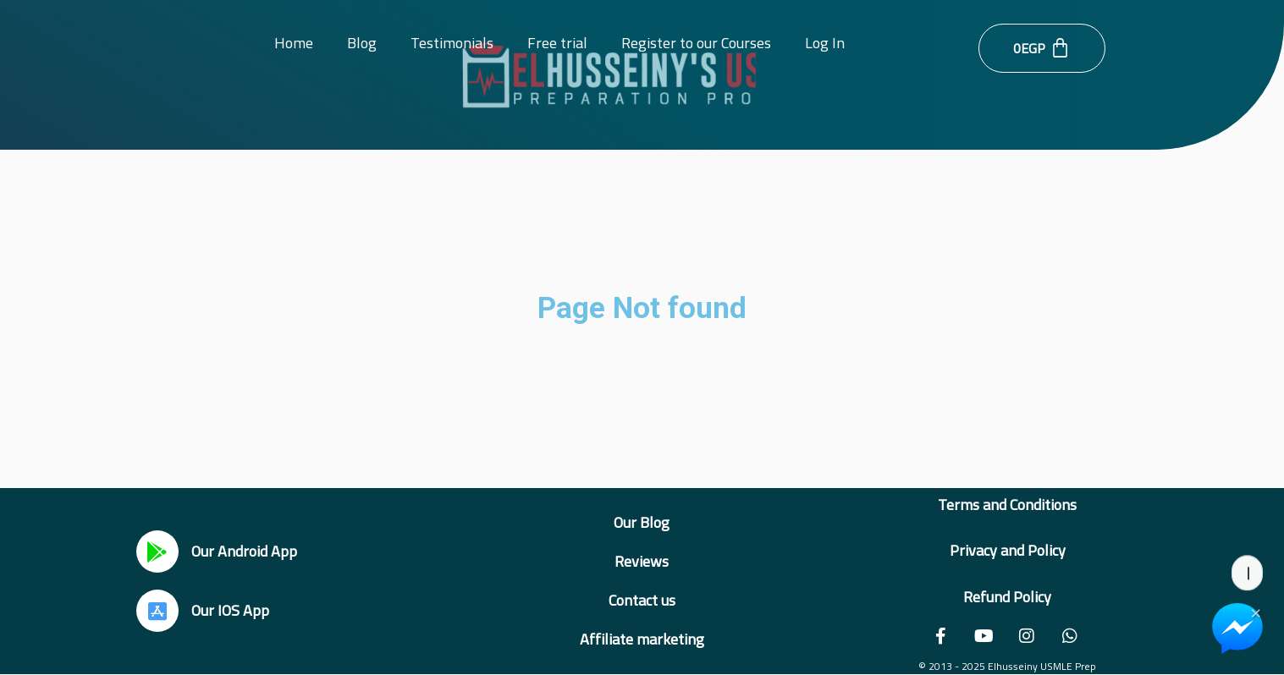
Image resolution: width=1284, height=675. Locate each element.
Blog (362, 43)
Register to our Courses (696, 43)
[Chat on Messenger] (1237, 628)
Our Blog (642, 522)
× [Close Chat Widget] (1255, 611)
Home (293, 43)
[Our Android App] (157, 551)
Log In (825, 43)
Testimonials (452, 43)
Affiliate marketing (642, 639)
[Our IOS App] (157, 611)
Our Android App (244, 551)
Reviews (641, 561)
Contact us (642, 600)
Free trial (557, 43)
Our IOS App (230, 610)
